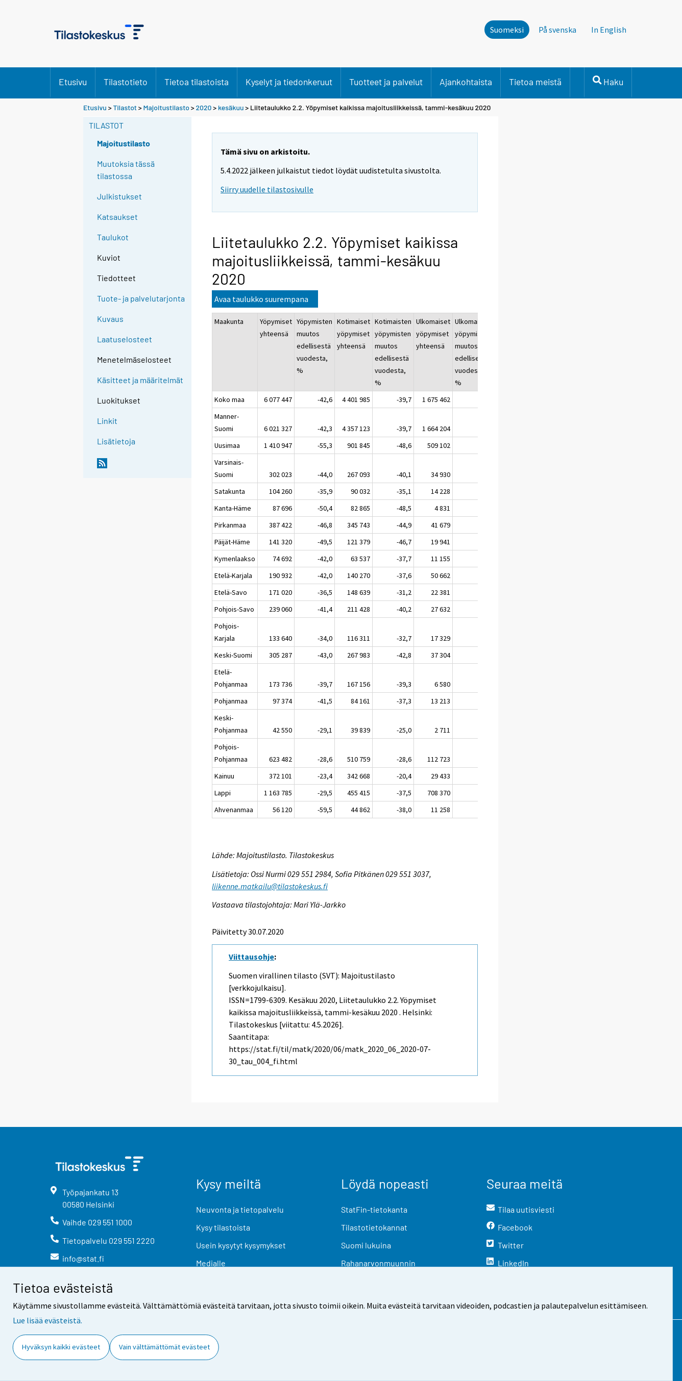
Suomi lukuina (366, 1245)
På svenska (557, 29)
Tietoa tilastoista (196, 81)
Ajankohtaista (466, 81)
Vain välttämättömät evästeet (164, 1346)
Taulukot (113, 237)
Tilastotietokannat (374, 1227)
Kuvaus (110, 318)
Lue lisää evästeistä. (47, 1320)
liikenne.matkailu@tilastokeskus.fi (270, 886)
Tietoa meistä (535, 81)
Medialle (211, 1263)
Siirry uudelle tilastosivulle (267, 189)
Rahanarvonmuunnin (378, 1263)
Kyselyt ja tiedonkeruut (289, 81)
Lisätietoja (116, 441)
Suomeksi (507, 29)
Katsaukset (117, 216)
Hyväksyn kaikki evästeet (61, 1346)
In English (608, 29)
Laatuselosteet (124, 339)
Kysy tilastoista (223, 1227)
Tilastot (125, 107)
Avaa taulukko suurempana (261, 299)
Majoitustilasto (166, 107)
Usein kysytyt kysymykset (241, 1245)
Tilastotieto (126, 81)
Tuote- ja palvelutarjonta (141, 298)
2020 (203, 107)
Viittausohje (251, 956)
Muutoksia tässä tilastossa (126, 170)
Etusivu (73, 81)
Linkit (107, 420)
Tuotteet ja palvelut (386, 81)
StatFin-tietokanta (374, 1209)
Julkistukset (119, 196)
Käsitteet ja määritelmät (140, 380)
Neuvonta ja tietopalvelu (240, 1209)
